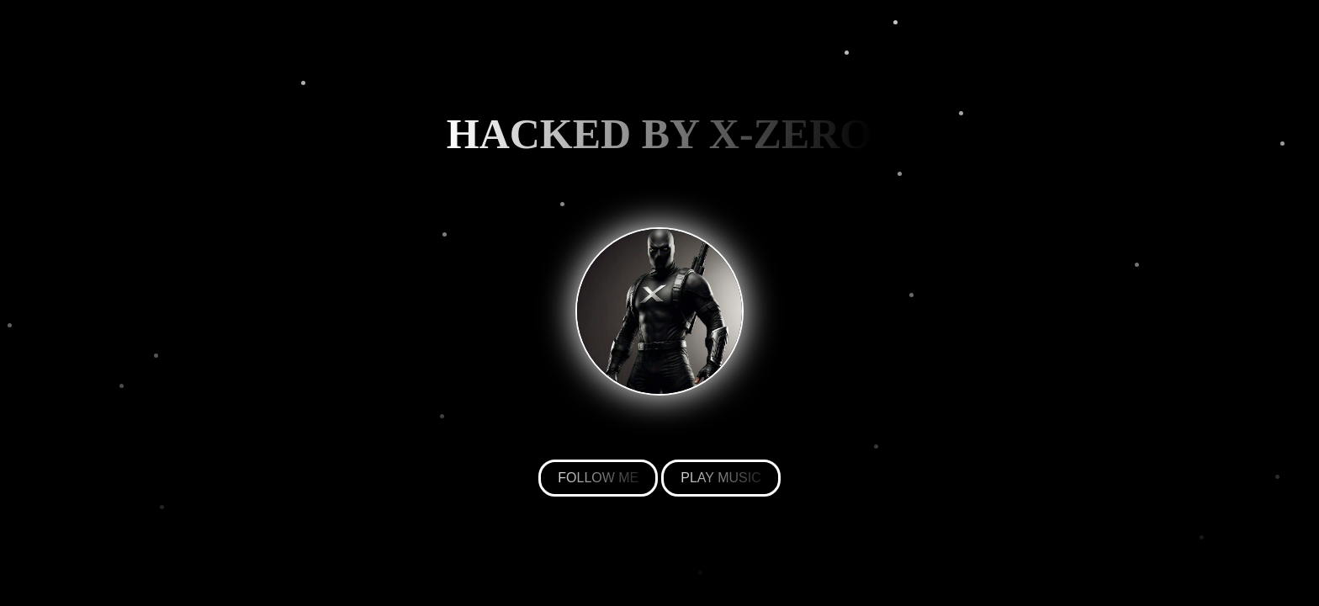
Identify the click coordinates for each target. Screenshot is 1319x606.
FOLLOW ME (598, 477)
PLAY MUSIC (720, 477)
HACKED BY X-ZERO (660, 133)
